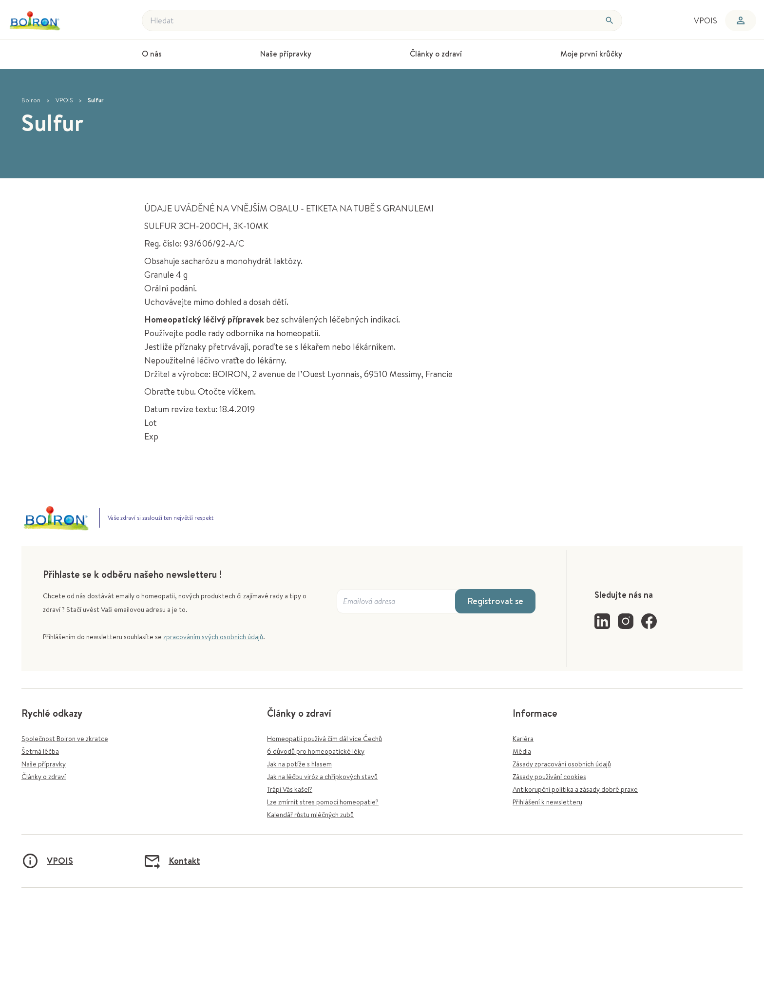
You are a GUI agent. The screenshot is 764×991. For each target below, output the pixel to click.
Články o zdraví (43, 776)
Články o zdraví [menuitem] (436, 53)
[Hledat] (609, 20)
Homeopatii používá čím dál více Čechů (324, 738)
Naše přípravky (43, 764)
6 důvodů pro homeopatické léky (315, 751)
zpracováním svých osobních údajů (213, 637)
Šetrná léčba (40, 751)
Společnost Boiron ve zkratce (64, 738)
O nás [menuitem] (152, 53)
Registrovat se (495, 601)
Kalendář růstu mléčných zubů (310, 814)
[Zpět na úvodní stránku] (52, 21)
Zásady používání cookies (549, 776)
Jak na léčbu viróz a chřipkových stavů (322, 776)
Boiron (30, 100)
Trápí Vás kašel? (289, 789)
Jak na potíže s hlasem (299, 764)
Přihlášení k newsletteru (547, 802)
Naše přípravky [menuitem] (285, 53)
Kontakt (171, 861)
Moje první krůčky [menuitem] (591, 53)
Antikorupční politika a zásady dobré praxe (575, 789)
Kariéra (523, 738)
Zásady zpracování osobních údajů (562, 764)
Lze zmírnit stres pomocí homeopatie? (323, 802)
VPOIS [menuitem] (705, 20)
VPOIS (64, 100)
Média (522, 751)
